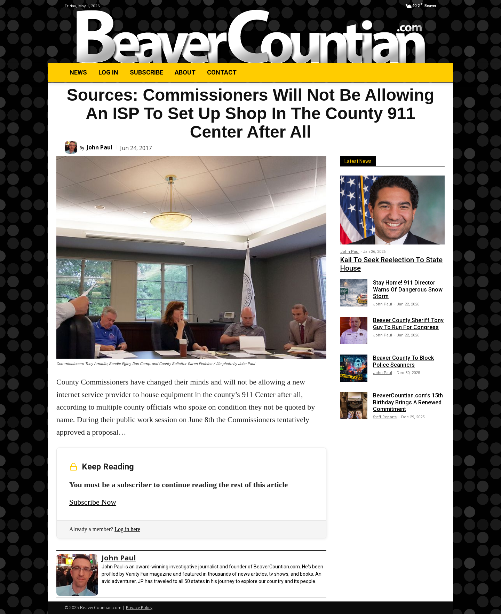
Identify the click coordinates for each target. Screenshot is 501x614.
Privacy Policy (139, 608)
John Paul (99, 147)
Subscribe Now (92, 502)
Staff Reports (385, 417)
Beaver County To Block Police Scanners (403, 361)
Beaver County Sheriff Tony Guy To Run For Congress (408, 323)
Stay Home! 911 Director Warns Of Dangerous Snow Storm (408, 289)
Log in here (127, 529)
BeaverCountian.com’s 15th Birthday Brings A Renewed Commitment (408, 402)
